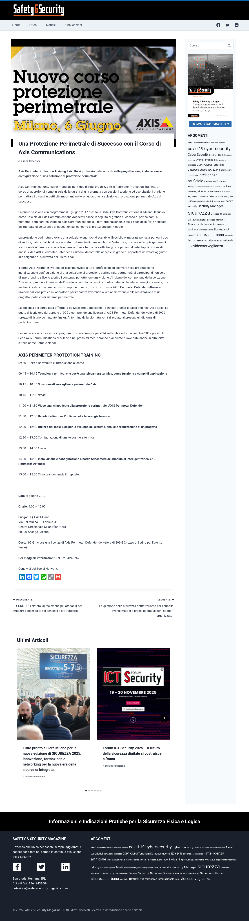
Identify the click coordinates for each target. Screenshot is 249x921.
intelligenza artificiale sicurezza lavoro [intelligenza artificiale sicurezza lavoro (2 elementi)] (204, 187)
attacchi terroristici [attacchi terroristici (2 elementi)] (202, 143)
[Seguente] (164, 718)
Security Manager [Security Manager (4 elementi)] (210, 206)
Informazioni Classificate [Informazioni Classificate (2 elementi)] (193, 854)
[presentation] (53, 694)
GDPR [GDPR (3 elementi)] (200, 164)
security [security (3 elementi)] (192, 206)
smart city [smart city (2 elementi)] (229, 235)
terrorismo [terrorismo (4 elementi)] (195, 240)
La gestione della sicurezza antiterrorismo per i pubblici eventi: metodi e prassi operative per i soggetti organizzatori (135, 607)
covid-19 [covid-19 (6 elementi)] (195, 148)
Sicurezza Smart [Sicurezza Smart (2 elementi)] (206, 230)
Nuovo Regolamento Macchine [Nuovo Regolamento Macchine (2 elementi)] (223, 860)
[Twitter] (228, 25)
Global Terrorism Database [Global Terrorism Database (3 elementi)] (145, 853)
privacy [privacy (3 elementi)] (213, 196)
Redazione (34, 160)
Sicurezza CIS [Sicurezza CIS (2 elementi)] (97, 873)
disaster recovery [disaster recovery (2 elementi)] (217, 848)
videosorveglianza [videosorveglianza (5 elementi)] (208, 246)
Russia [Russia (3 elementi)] (192, 201)
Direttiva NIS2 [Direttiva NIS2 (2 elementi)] (215, 155)
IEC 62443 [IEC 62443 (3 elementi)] (214, 169)
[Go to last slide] (23, 718)
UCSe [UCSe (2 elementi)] (190, 246)
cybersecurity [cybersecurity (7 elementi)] (217, 148)
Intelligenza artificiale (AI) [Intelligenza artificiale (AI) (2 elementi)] (215, 181)
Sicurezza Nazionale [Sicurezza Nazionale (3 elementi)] (200, 224)
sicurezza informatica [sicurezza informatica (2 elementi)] (216, 220)
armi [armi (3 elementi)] (190, 142)
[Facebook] (218, 25)
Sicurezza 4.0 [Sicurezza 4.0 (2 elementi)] (216, 214)
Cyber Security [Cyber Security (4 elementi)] (198, 154)
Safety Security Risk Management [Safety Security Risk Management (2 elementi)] (210, 201)
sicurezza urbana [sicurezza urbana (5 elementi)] (210, 235)
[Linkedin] (237, 25)
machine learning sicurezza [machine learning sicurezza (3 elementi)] (179, 859)
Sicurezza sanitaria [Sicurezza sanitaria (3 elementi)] (174, 873)
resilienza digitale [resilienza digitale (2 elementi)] (225, 196)
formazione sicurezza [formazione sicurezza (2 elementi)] (113, 854)
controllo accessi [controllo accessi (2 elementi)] (218, 143)
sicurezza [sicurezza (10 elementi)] (199, 213)
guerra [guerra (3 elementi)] (203, 169)
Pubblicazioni (73, 25)
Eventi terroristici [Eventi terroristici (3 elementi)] (205, 159)
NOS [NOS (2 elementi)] (221, 191)
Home (16, 25)
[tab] (86, 790)
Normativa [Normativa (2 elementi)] (214, 191)
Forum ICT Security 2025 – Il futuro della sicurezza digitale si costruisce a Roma (132, 753)
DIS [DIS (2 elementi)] (223, 155)
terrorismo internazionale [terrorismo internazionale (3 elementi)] (218, 240)
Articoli (33, 25)
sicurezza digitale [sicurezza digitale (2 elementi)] (199, 220)
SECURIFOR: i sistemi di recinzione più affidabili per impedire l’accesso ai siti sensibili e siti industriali (51, 605)
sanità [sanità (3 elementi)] (229, 201)
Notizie (51, 25)
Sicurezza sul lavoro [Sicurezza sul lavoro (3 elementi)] (212, 873)
